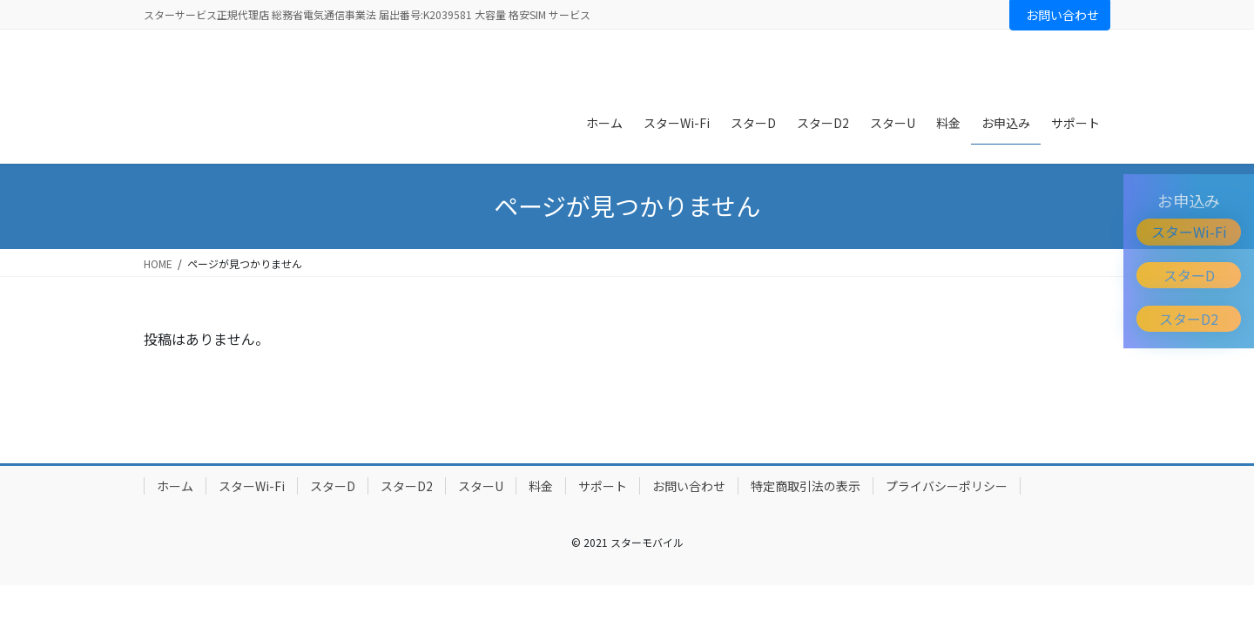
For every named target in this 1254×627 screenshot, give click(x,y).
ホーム (175, 486)
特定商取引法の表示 (805, 486)
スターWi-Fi (1189, 231)
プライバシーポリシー (947, 486)
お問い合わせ (1062, 15)
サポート (602, 486)
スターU (480, 486)
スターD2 (1188, 318)
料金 (541, 486)
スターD (1189, 275)
